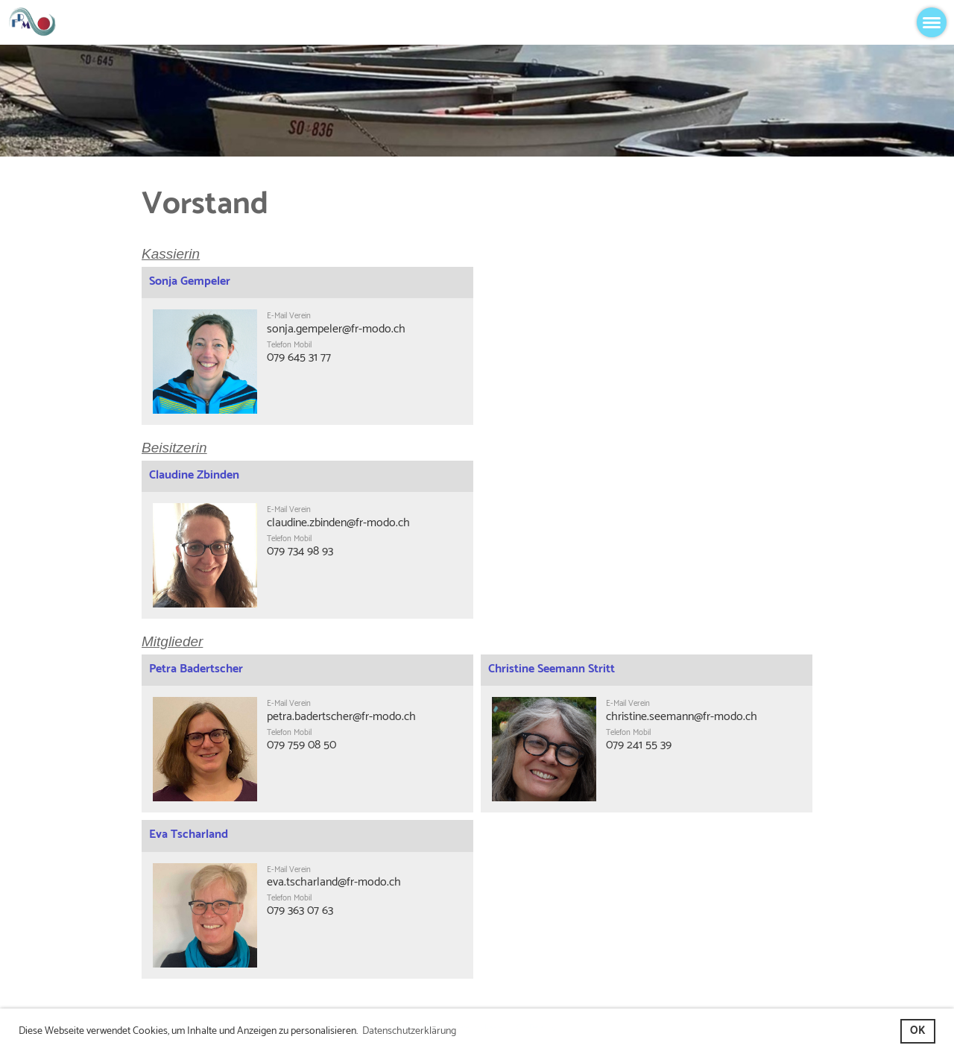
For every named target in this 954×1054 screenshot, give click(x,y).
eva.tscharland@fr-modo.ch (334, 882)
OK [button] (917, 1031)
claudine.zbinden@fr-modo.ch (338, 523)
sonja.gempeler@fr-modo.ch (336, 329)
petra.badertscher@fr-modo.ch (341, 717)
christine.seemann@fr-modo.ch (681, 717)
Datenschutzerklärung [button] (409, 1031)
